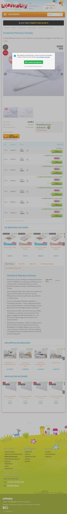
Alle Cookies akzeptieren (33, 62)
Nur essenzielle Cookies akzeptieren (33, 66)
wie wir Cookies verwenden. (43, 57)
